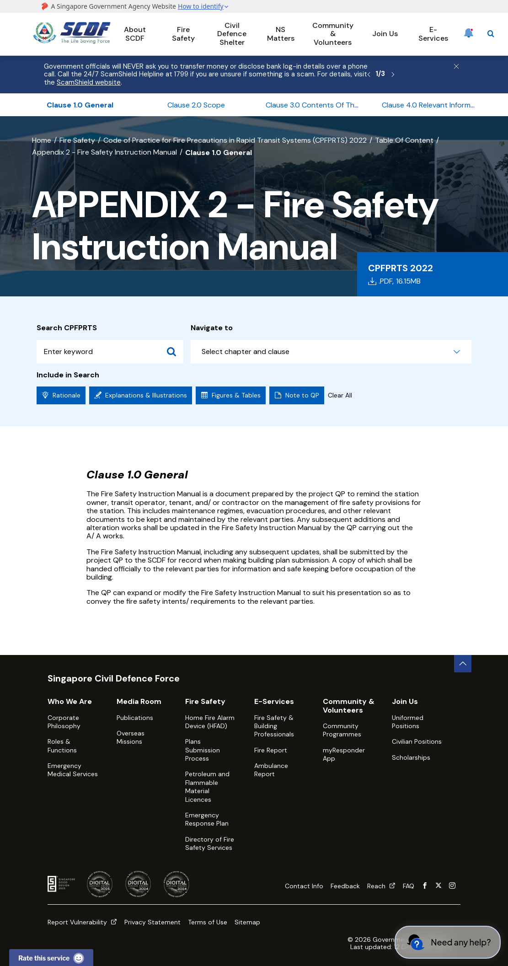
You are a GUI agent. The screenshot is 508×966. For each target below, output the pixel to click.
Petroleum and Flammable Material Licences (207, 786)
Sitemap (247, 922)
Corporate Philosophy (64, 722)
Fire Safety (183, 34)
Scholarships (411, 757)
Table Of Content (404, 140)
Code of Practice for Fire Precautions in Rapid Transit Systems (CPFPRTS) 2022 (235, 140)
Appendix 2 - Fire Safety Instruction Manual (104, 152)
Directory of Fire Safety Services (209, 843)
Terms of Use (207, 922)
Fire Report (270, 750)
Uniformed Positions (407, 722)
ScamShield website (89, 82)
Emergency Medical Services (73, 770)
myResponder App (344, 754)
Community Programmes (342, 730)
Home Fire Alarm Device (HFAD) (210, 722)
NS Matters (280, 34)
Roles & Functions (62, 745)
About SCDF (135, 34)
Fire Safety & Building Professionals (274, 726)
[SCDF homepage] (72, 41)
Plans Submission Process (202, 749)
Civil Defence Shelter (231, 34)
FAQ (408, 886)
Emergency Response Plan (207, 819)
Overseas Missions (130, 737)
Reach (381, 886)
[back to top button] (462, 663)
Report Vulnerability (82, 922)
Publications (135, 718)
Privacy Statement (152, 922)
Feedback (345, 886)
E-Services (433, 34)
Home (41, 140)
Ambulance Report (271, 770)
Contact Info (304, 886)
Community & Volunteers (332, 34)
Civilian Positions (417, 741)
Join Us (385, 33)
